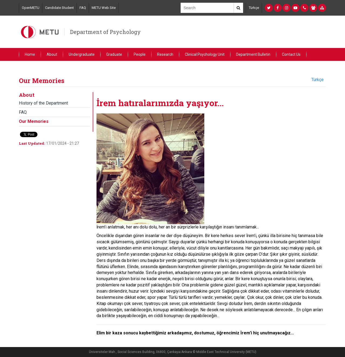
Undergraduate (82, 54)
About (52, 54)
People (140, 54)
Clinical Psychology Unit (205, 54)
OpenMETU (30, 8)
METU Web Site (104, 8)
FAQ (83, 8)
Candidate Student (59, 8)
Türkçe (254, 8)
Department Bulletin (253, 54)
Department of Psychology (105, 31)
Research (165, 54)
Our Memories (34, 121)
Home (30, 54)
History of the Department (43, 103)
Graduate (114, 54)
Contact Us (291, 54)
